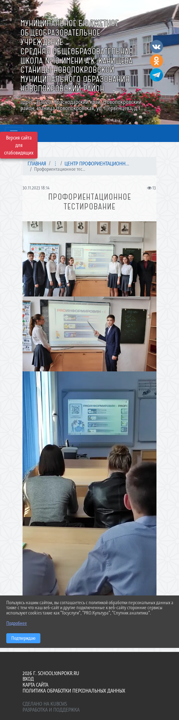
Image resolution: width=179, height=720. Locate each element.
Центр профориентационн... (96, 163)
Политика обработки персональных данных (74, 690)
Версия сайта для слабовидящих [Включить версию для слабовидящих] (18, 145)
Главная (37, 163)
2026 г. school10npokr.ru (51, 673)
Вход (28, 678)
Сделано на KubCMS (45, 703)
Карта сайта (35, 684)
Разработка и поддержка (51, 709)
